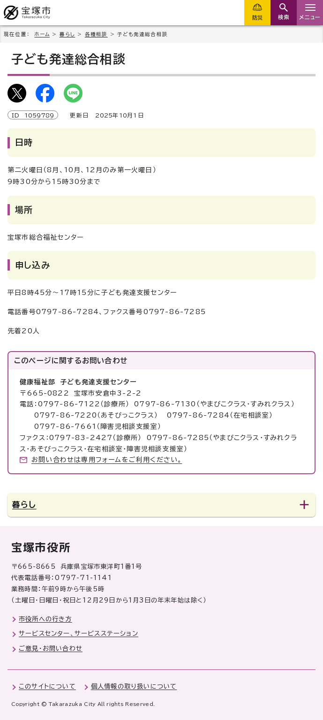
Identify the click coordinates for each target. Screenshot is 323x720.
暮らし (67, 34)
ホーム (42, 34)
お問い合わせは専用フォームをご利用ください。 (106, 459)
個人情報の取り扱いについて (134, 686)
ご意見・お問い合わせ (51, 648)
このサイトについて (47, 686)
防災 (257, 17)
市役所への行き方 (45, 619)
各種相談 (96, 34)
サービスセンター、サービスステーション (78, 633)
